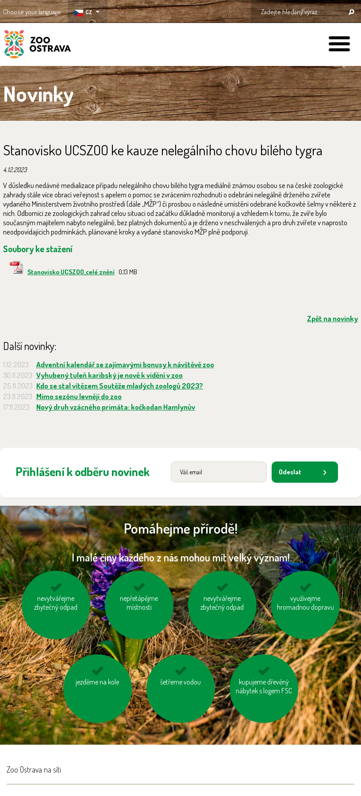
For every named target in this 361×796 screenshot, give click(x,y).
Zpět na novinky (332, 318)
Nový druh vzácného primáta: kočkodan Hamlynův (115, 406)
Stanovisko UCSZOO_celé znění (71, 272)
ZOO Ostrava (37, 45)
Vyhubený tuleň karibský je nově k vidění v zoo (109, 375)
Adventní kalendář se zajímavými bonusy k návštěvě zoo (125, 364)
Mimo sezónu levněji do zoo (79, 396)
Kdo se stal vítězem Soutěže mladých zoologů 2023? (119, 385)
